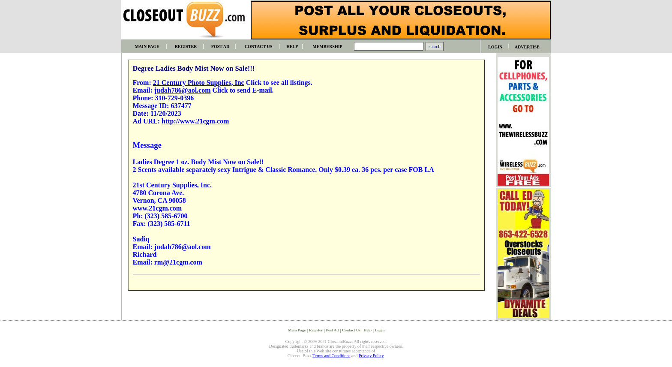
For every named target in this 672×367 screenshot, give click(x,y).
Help (368, 330)
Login (380, 330)
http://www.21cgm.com (195, 121)
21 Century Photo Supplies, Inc (198, 82)
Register (316, 330)
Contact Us (351, 330)
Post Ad (332, 330)
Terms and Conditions (331, 355)
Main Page (297, 330)
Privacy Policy (371, 355)
